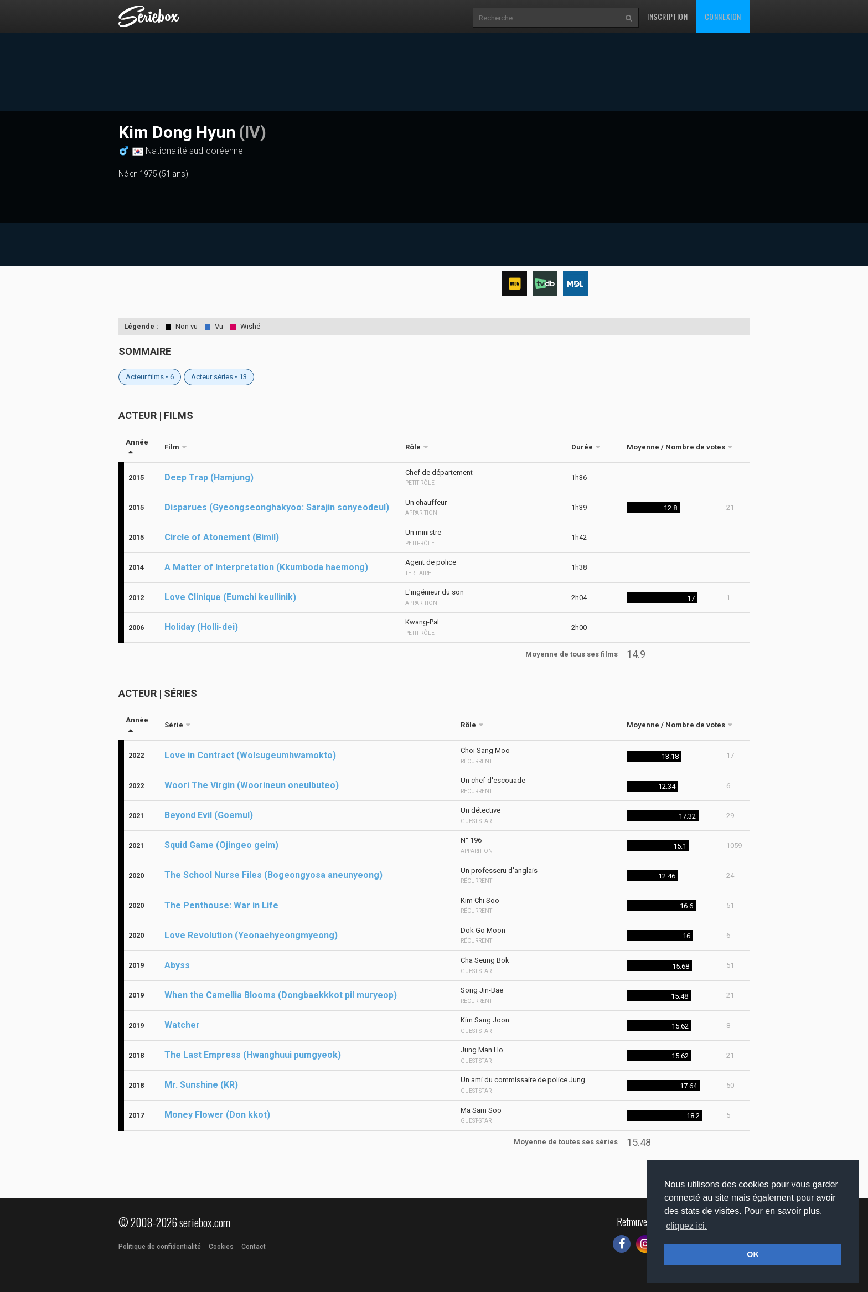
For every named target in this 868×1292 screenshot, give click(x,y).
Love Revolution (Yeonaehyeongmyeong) (251, 935)
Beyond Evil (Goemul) (208, 815)
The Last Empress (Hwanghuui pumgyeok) (252, 1055)
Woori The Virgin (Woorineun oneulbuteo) (251, 785)
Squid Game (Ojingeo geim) (221, 845)
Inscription (667, 16)
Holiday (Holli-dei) (201, 627)
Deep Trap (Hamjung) (209, 477)
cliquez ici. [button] (686, 1226)
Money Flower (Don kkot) (217, 1114)
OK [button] (753, 1254)
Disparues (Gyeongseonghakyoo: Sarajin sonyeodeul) (276, 507)
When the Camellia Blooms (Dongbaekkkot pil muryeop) (280, 995)
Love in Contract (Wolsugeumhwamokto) (250, 755)
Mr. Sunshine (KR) (201, 1084)
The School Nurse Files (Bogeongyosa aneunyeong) (273, 875)
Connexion (723, 16)
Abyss (177, 965)
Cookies (221, 1246)
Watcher (182, 1025)
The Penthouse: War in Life (221, 905)
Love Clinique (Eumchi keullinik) (230, 597)
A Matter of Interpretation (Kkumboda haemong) (266, 567)
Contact (253, 1246)
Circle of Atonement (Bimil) (221, 537)
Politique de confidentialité (159, 1246)
